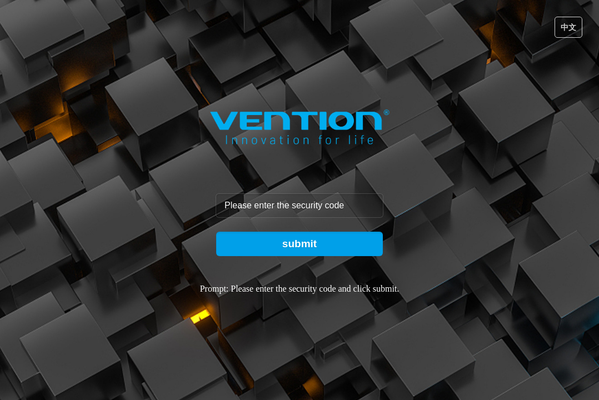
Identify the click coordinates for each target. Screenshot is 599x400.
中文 (568, 27)
